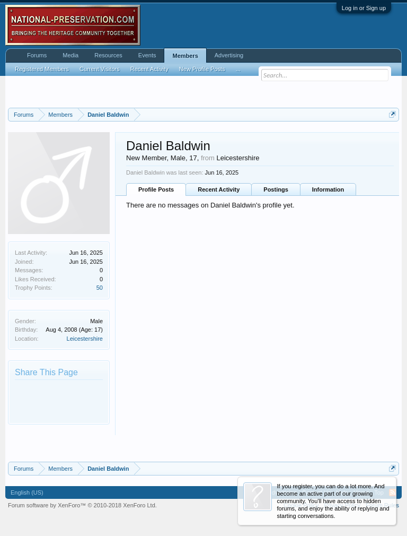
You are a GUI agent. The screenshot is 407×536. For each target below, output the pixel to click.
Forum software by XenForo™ (82, 505)
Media (70, 55)
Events (147, 55)
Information (328, 189)
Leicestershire (85, 338)
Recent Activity (219, 189)
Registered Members (42, 69)
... (238, 69)
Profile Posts (156, 189)
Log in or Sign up (364, 8)
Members (185, 56)
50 (99, 287)
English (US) (27, 492)
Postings (275, 189)
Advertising (229, 55)
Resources (108, 55)
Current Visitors (99, 69)
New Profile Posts (202, 69)
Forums (37, 55)
